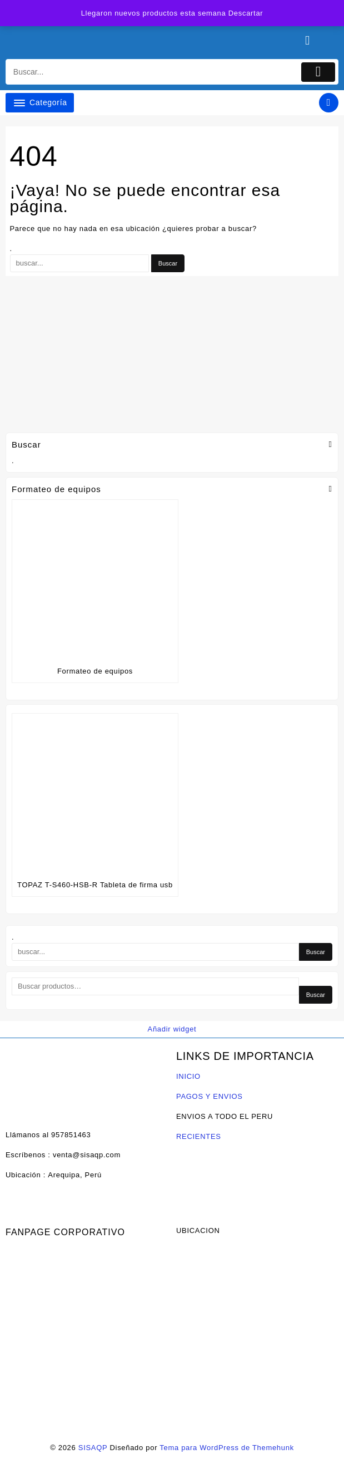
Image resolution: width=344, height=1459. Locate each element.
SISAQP (92, 1447)
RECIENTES (198, 1136)
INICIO (188, 1076)
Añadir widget (172, 1029)
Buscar (315, 994)
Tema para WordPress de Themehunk (226, 1447)
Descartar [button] (245, 13)
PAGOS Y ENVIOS (209, 1096)
